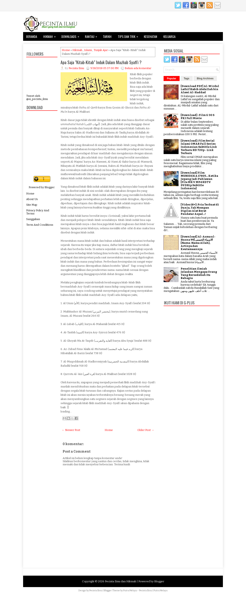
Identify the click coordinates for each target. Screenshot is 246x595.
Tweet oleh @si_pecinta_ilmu (37, 97)
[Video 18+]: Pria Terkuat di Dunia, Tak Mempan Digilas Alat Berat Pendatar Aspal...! (200, 209)
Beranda (31, 36)
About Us (32, 199)
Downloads (71, 35)
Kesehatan (150, 36)
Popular (171, 78)
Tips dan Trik (129, 35)
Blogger (49, 187)
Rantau (92, 35)
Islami (88, 50)
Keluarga (169, 36)
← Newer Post (71, 430)
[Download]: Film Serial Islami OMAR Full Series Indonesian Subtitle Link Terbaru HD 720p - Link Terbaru (199, 147)
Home (30, 193)
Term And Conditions (39, 224)
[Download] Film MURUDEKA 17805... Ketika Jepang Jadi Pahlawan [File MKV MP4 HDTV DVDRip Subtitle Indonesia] (199, 180)
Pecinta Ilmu (95, 590)
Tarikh (107, 36)
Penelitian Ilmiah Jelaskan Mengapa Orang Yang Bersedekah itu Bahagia (199, 273)
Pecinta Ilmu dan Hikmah (120, 581)
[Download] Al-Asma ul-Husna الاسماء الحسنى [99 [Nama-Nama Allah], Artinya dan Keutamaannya (198, 243)
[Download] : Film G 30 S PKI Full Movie (197, 116)
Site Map (31, 204)
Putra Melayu (130, 590)
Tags (186, 78)
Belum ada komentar (138, 68)
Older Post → (145, 430)
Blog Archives (205, 78)
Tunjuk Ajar (101, 50)
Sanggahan (33, 219)
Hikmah (50, 35)
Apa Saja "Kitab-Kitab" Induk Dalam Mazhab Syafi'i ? (101, 62)
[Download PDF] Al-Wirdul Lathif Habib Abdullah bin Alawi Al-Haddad (200, 89)
